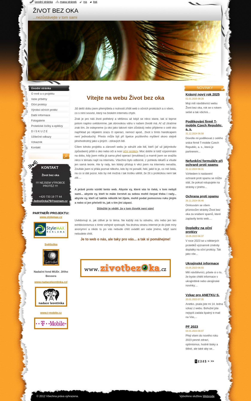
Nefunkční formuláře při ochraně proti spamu (204, 162)
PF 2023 (192, 326)
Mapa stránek (68, 1)
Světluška (51, 244)
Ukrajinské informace (202, 263)
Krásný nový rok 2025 (203, 94)
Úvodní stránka (44, 1)
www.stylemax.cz (51, 217)
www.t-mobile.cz (51, 312)
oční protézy (130, 151)
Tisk (95, 1)
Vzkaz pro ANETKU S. (202, 295)
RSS (85, 1)
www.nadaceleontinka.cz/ (51, 282)
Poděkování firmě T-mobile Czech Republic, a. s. (204, 125)
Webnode (209, 396)
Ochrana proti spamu (202, 196)
